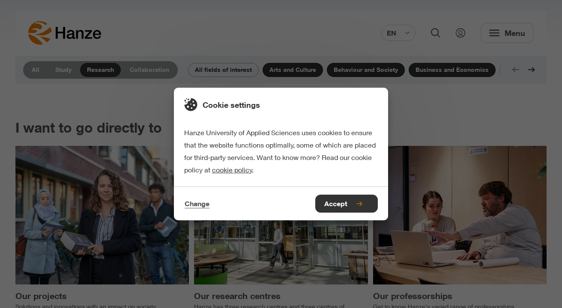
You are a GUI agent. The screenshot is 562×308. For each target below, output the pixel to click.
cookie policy (232, 170)
